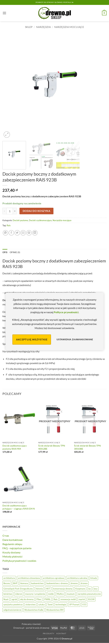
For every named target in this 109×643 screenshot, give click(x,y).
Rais (9, 225)
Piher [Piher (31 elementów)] (38, 599)
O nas (5, 535)
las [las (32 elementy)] (89, 588)
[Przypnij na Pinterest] (29, 232)
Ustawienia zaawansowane (75, 339)
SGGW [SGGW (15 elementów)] (91, 599)
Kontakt (61, 633)
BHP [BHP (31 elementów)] (15, 583)
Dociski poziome (20, 220)
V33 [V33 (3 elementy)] (84, 604)
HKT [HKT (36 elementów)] (48, 588)
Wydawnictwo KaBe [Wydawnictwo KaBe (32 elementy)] (33, 610)
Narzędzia (43, 26)
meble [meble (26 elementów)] (51, 594)
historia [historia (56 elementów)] (39, 588)
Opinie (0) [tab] (15, 252)
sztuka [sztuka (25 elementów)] (41, 604)
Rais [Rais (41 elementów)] (56, 599)
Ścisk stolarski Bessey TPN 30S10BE (87, 447)
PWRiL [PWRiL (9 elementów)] (47, 599)
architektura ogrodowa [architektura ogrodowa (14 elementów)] (53, 578)
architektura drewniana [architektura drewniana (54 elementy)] (29, 578)
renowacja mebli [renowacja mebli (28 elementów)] (68, 599)
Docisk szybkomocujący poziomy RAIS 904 (14, 447)
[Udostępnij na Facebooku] (11, 232)
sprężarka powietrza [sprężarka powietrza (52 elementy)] (13, 604)
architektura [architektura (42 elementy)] (9, 578)
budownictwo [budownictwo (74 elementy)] (37, 583)
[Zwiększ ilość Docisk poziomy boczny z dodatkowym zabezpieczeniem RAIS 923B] (15, 211)
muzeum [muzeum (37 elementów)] (71, 594)
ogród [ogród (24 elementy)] (14, 599)
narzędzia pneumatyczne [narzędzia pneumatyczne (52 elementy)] (89, 594)
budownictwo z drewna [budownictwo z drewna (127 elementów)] (57, 583)
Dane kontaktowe (12, 539)
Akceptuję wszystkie (31, 339)
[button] (4, 13)
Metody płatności (12, 556)
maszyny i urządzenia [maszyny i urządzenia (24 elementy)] (35, 594)
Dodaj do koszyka (36, 210)
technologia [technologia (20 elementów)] (60, 604)
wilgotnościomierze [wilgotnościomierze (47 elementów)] (12, 610)
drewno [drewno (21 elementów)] (74, 583)
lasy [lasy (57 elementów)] (96, 588)
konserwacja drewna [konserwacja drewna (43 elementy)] (62, 588)
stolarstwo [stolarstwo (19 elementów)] (30, 604)
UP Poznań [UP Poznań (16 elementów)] (74, 604)
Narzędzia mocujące (69, 26)
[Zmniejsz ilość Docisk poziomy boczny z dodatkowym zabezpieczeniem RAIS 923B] (4, 211)
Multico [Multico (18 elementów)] (60, 594)
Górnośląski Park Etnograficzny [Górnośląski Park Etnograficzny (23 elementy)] (18, 588)
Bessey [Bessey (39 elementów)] (6, 583)
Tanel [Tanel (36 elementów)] (50, 604)
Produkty (48, 633)
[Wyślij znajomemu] (23, 232)
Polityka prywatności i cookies (19, 560)
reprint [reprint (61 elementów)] (82, 599)
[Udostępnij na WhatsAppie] (5, 232)
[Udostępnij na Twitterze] (17, 232)
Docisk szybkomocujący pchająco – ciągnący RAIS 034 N (18, 507)
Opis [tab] (4, 252)
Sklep (29, 26)
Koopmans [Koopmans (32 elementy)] (80, 588)
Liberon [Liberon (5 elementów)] (18, 594)
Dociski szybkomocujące (40, 220)
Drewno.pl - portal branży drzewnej (31, 627)
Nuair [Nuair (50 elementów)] (6, 599)
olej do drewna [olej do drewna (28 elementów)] (27, 599)
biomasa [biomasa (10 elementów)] (24, 583)
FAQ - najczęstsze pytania (16, 548)
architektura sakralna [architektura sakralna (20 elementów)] (77, 578)
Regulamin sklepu (12, 544)
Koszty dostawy (11, 552)
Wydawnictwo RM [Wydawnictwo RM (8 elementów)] (54, 610)
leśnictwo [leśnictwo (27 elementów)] (7, 594)
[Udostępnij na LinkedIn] (35, 232)
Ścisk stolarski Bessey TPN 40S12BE (51, 447)
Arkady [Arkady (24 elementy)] (93, 578)
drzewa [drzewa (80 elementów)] (84, 583)
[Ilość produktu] (9, 211)
